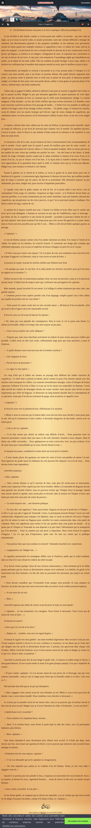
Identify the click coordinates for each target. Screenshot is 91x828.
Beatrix (45, 13)
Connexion (85, 3)
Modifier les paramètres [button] (14, 826)
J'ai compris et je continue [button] (78, 821)
